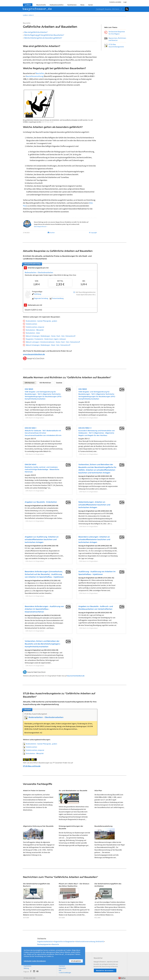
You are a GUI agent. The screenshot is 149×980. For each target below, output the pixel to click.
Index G (31, 15)
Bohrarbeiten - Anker (33, 333)
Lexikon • (26, 15)
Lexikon (28, 5)
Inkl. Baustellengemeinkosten (86, 292)
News (82, 5)
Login (125, 2)
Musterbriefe (41, 5)
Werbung (26, 968)
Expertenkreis (27, 966)
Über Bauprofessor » (40, 226)
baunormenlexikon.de (75, 676)
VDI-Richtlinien (45, 383)
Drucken (51, 233)
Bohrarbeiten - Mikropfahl (34, 330)
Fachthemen (72, 5)
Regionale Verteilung (40, 298)
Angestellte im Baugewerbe (64, 941)
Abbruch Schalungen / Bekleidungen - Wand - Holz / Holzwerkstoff (48, 345)
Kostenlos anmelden (115, 2)
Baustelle (55, 944)
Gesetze (59, 383)
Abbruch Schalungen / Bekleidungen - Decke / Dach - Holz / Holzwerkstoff (50, 336)
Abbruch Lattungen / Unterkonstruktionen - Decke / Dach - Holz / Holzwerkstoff (53, 342)
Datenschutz (62, 968)
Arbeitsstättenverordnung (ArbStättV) (90, 941)
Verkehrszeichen (31, 324)
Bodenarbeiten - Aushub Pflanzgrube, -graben (41, 321)
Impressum (62, 966)
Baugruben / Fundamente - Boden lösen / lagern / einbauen (46, 339)
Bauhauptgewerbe (44, 944)
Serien (90, 5)
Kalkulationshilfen (56, 5)
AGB (60, 970)
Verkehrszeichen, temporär (35, 327)
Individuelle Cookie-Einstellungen (35, 961)
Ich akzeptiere (76, 961)
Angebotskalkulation (45, 941)
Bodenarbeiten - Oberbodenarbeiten (39, 272)
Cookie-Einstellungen (65, 973)
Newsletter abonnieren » (105, 970)
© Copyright (93, 233)
